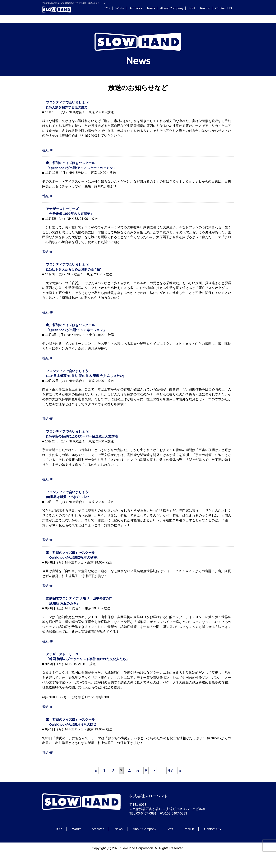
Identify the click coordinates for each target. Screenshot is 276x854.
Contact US (223, 8)
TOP (107, 8)
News (151, 8)
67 (170, 770)
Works (120, 8)
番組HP (47, 150)
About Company (171, 8)
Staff (191, 8)
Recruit (205, 8)
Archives (136, 8)
